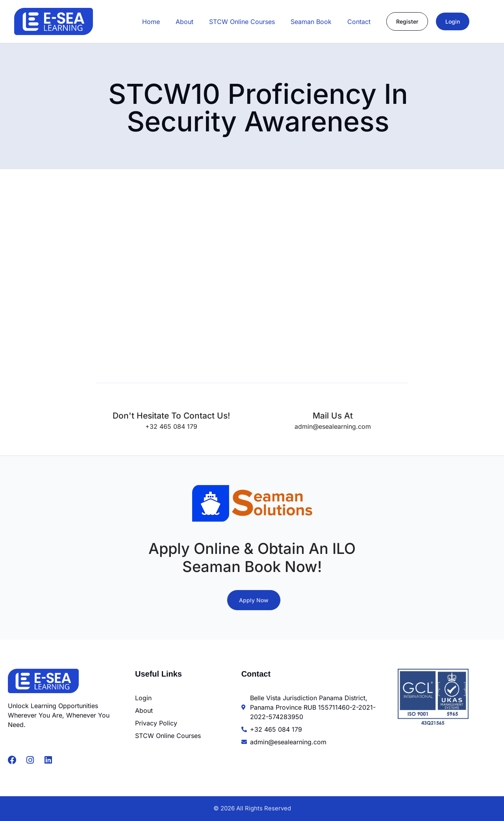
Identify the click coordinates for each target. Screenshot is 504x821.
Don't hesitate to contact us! (171, 416)
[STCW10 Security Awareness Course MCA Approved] (236, 277)
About (184, 22)
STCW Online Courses (242, 22)
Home (151, 22)
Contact (359, 22)
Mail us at (333, 416)
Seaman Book (311, 22)
